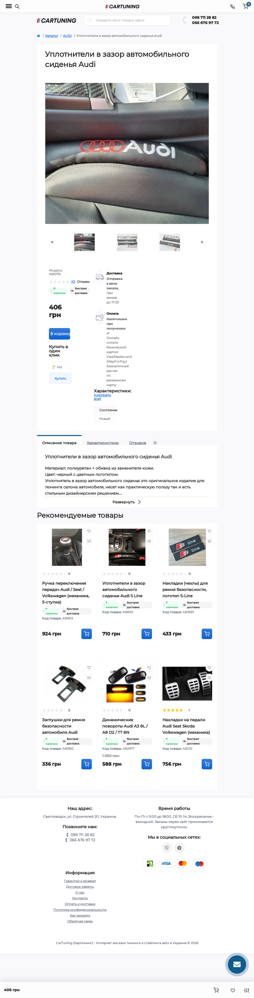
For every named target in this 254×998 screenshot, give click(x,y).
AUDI (67, 36)
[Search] (89, 20)
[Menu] (9, 6)
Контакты (80, 898)
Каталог (51, 36)
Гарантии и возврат (80, 881)
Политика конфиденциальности (79, 910)
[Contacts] (232, 6)
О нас (79, 892)
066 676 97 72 (205, 22)
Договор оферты (80, 887)
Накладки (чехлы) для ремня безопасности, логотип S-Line (185, 589)
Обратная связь (80, 921)
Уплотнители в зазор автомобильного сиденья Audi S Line (123, 589)
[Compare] (89, 541)
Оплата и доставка (80, 904)
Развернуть (127, 502)
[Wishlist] (89, 531)
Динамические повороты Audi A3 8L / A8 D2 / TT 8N (125, 726)
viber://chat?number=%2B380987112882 (167, 848)
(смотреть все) (102, 397)
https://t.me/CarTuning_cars (179, 848)
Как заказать (80, 915)
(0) (73, 282)
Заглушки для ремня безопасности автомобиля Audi (63, 726)
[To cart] (86, 634)
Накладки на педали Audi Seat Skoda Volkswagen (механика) (186, 726)
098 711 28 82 (204, 17)
